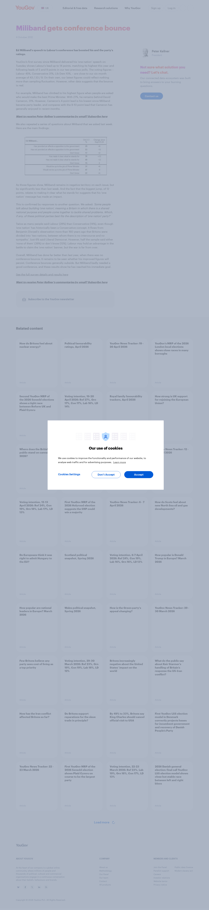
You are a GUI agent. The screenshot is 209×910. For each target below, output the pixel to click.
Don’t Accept (106, 474)
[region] (106, 455)
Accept (139, 474)
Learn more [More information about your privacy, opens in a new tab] (119, 462)
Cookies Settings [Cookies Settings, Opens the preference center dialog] (69, 474)
